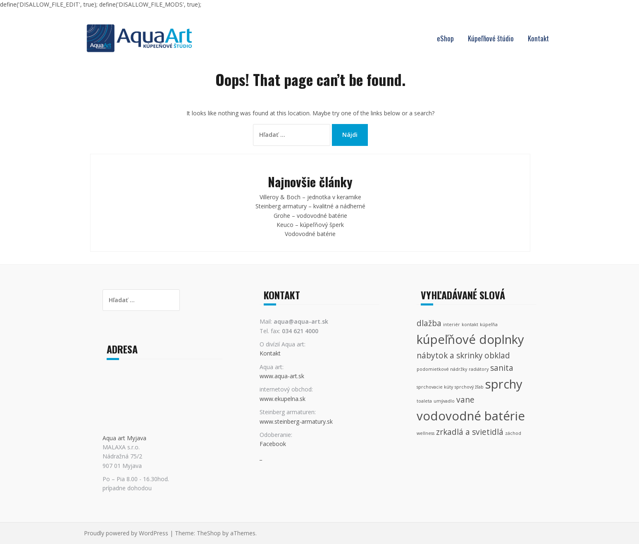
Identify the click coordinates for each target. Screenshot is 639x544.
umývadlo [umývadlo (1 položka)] (444, 401)
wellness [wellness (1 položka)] (425, 433)
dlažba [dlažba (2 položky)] (429, 323)
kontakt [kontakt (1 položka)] (470, 324)
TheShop (209, 533)
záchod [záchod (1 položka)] (513, 433)
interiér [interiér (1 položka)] (451, 324)
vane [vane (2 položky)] (465, 399)
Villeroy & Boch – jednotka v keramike (310, 197)
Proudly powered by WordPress (126, 533)
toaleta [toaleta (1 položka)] (424, 401)
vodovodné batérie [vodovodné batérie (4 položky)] (471, 416)
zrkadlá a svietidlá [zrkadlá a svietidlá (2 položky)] (469, 432)
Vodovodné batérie (310, 234)
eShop (445, 38)
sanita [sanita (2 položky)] (501, 368)
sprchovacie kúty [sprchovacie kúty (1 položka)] (435, 387)
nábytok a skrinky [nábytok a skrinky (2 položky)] (450, 355)
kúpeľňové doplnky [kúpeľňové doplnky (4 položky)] (470, 339)
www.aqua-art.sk (282, 376)
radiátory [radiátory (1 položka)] (479, 369)
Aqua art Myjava (124, 438)
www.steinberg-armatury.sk (296, 421)
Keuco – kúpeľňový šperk (310, 225)
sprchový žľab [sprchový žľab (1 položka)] (469, 387)
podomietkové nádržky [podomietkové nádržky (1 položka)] (442, 369)
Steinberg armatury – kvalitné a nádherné (310, 206)
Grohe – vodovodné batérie (310, 216)
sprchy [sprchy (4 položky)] (503, 384)
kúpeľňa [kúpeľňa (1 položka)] (489, 324)
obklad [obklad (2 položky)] (497, 355)
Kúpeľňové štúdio (491, 38)
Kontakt (538, 38)
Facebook (273, 444)
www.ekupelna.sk (282, 399)
